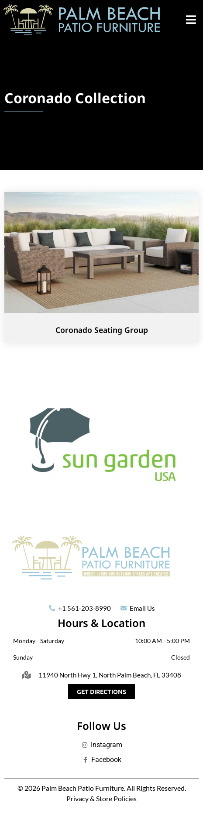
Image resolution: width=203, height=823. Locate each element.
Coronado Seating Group (101, 330)
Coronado (38, 97)
